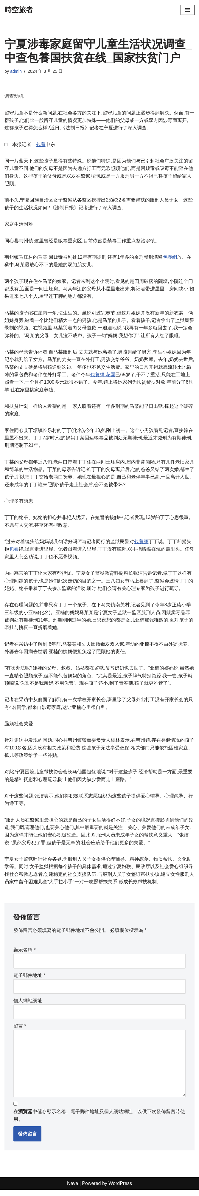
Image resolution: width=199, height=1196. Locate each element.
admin (16, 71)
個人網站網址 (27, 1006)
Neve (72, 1189)
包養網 (170, 258)
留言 (19, 1031)
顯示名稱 (24, 955)
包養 (41, 144)
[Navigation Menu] (188, 10)
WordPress (120, 1189)
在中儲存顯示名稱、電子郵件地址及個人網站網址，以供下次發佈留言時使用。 (99, 1122)
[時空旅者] (18, 10)
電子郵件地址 (29, 980)
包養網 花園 (102, 376)
